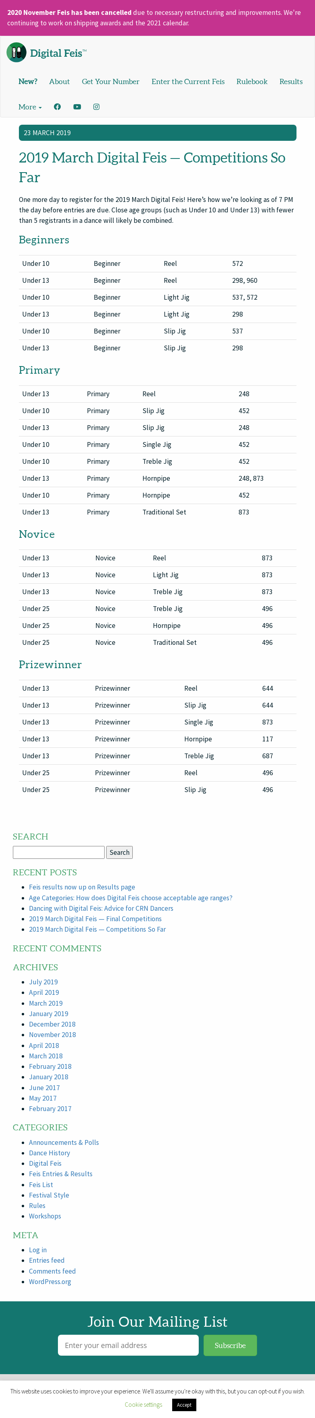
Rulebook (252, 82)
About (59, 82)
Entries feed (47, 1260)
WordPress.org (50, 1281)
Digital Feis (45, 1163)
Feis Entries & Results (61, 1173)
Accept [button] (184, 1405)
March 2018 (46, 1056)
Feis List (41, 1184)
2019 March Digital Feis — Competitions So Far (97, 929)
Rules (37, 1205)
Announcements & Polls (64, 1142)
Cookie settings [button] (143, 1404)
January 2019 (48, 1013)
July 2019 (43, 982)
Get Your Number (111, 82)
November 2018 (52, 1034)
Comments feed (52, 1271)
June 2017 (44, 1087)
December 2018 (52, 1024)
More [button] (30, 107)
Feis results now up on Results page (82, 887)
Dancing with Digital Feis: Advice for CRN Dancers (101, 908)
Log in (38, 1249)
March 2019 (46, 1003)
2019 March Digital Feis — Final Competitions (95, 918)
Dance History (49, 1152)
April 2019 (44, 992)
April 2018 (44, 1045)
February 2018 (50, 1066)
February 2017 (50, 1108)
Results (291, 82)
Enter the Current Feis (188, 82)
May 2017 (43, 1098)
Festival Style (49, 1195)
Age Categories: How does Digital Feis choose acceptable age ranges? (131, 897)
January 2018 (48, 1076)
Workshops (45, 1216)
